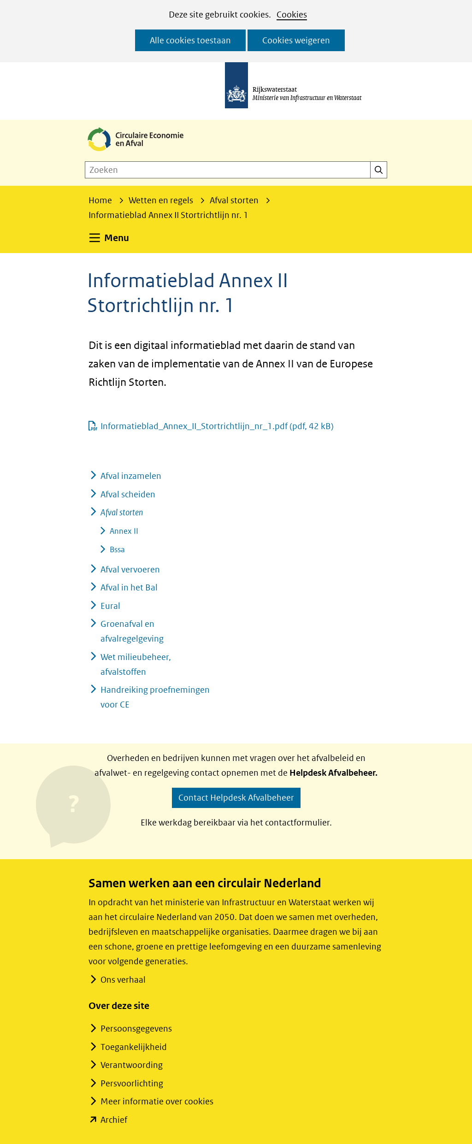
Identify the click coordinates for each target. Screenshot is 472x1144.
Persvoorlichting (131, 1083)
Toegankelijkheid (133, 1047)
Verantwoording (131, 1065)
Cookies (292, 14)
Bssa (117, 549)
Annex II (124, 531)
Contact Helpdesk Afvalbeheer (236, 797)
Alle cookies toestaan (190, 40)
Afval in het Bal (129, 587)
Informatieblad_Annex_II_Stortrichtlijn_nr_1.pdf (217, 426)
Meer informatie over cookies (156, 1101)
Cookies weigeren (296, 40)
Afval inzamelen (130, 476)
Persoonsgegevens (136, 1028)
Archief (113, 1120)
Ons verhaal (123, 979)
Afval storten (121, 512)
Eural (110, 606)
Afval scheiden (127, 494)
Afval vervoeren (130, 569)
